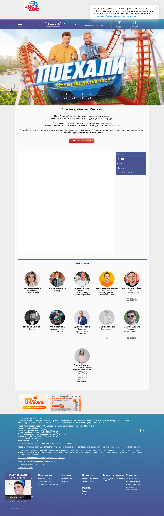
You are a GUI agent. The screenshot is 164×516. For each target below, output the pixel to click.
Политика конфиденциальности (31, 464)
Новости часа (88, 481)
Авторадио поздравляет (48, 484)
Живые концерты (133, 481)
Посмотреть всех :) (18, 508)
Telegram (121, 163)
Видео (84, 491)
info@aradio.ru (47, 430)
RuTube (120, 159)
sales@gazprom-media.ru (34, 438)
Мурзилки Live (44, 478)
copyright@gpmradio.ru (130, 447)
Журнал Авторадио (134, 484)
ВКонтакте (122, 168)
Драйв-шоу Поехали (46, 481)
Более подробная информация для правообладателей (41, 458)
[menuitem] (49, 475)
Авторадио (131, 488)
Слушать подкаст (125, 173)
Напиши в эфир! (18, 497)
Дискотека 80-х (132, 478)
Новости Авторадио (90, 478)
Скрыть (27, 471)
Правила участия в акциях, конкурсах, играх (36, 461)
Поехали (121, 154)
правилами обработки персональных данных (115, 16)
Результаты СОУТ (25, 468)
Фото (84, 494)
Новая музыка (67, 478)
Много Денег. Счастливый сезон (114, 479)
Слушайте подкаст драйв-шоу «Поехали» (39, 130)
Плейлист (65, 481)
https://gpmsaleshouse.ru (28, 440)
